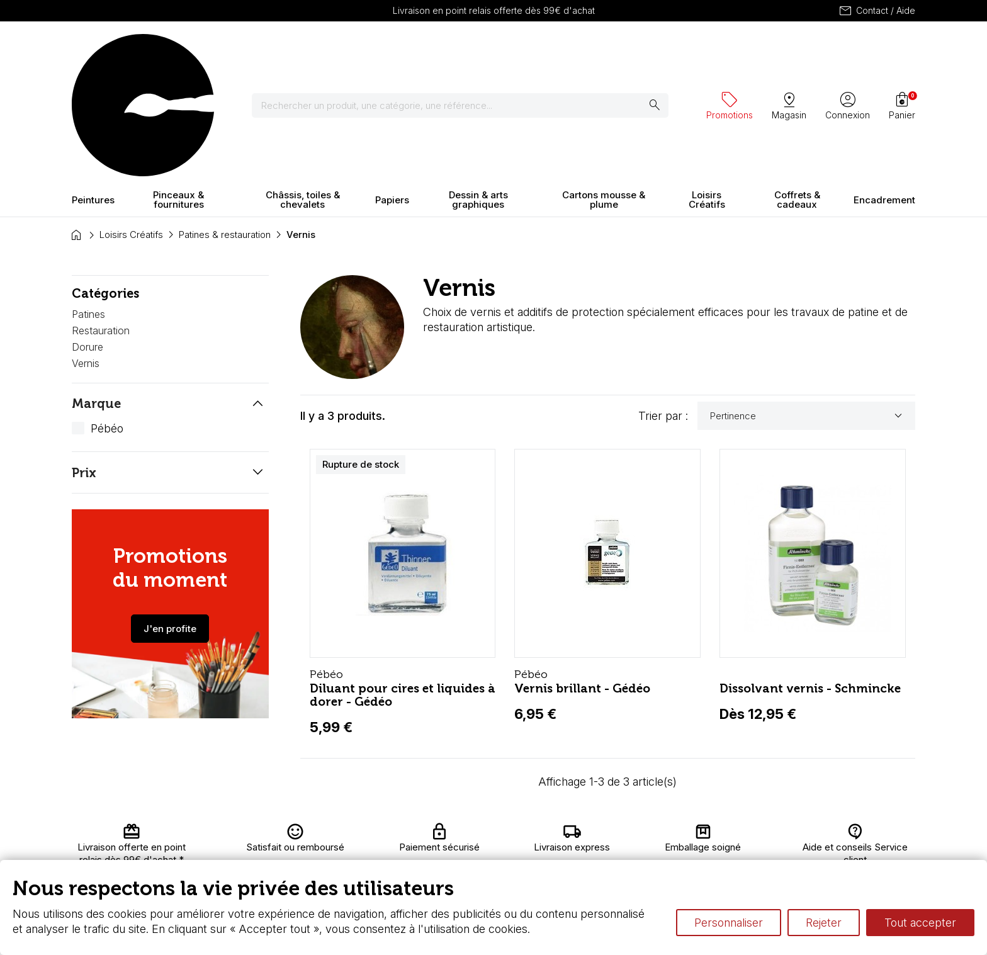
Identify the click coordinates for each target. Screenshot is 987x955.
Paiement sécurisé (319, 858)
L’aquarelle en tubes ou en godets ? (642, 834)
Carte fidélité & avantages (453, 834)
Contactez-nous (859, 834)
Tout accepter (920, 922)
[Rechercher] (468, 50)
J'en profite (170, 518)
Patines (88, 204)
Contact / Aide (876, 10)
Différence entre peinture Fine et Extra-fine (656, 858)
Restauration (101, 219)
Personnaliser (728, 922)
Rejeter (824, 922)
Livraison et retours (320, 834)
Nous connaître (311, 846)
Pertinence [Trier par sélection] (808, 305)
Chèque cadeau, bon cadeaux (463, 846)
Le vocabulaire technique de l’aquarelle (649, 846)
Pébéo (107, 317)
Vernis (85, 252)
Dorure (87, 236)
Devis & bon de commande (457, 858)
